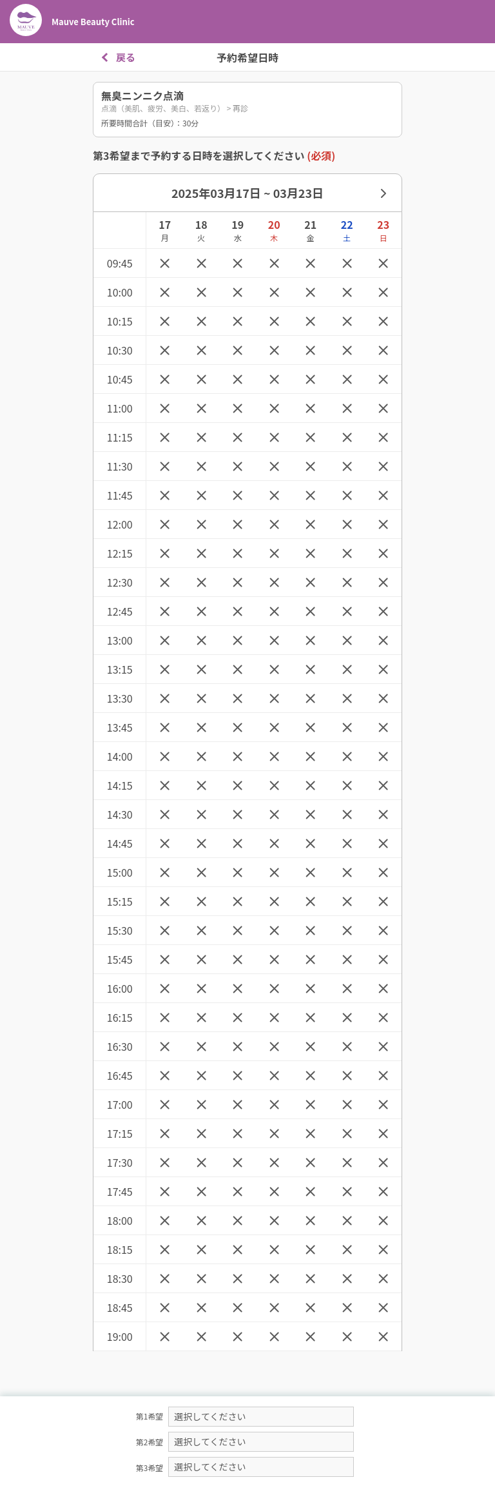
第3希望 (150, 1467)
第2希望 (150, 1441)
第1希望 (150, 1415)
